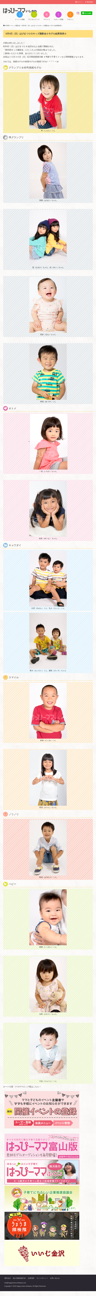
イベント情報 (20, 15)
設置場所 (31, 1278)
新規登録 (89, 2)
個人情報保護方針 (19, 1278)
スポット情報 (58, 15)
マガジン (70, 15)
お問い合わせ (55, 1278)
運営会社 (7, 1278)
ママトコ (46, 15)
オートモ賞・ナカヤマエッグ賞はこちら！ (22, 1087)
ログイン (79, 2)
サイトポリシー (42, 1278)
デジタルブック (34, 15)
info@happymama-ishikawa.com (15, 1283)
